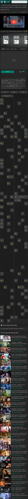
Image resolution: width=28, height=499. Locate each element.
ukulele (12, 49)
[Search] (26, 2)
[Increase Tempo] (7, 31)
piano (8, 49)
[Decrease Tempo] (2, 31)
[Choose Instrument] (16, 49)
